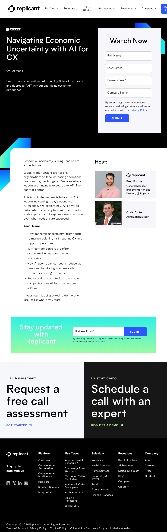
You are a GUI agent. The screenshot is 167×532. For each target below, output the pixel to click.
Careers (149, 465)
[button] (51, 9)
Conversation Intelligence (46, 475)
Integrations (45, 492)
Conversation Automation (46, 467)
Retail (94, 484)
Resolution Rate (127, 460)
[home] (24, 8)
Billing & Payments (71, 499)
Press (148, 471)
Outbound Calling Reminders (75, 478)
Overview (44, 460)
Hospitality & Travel (99, 477)
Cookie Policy (57, 528)
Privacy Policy (138, 110)
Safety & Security (48, 487)
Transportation (100, 489)
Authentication (74, 492)
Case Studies (87, 9)
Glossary (123, 487)
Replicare (43, 482)
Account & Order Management (75, 486)
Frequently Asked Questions (75, 470)
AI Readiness (126, 465)
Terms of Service (16, 528)
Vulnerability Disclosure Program (89, 528)
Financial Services (102, 495)
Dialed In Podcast (128, 471)
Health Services (100, 465)
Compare (123, 481)
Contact (150, 476)
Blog (121, 476)
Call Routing (72, 506)
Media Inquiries (121, 528)
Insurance (97, 460)
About (148, 460)
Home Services (100, 471)
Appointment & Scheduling (74, 462)
